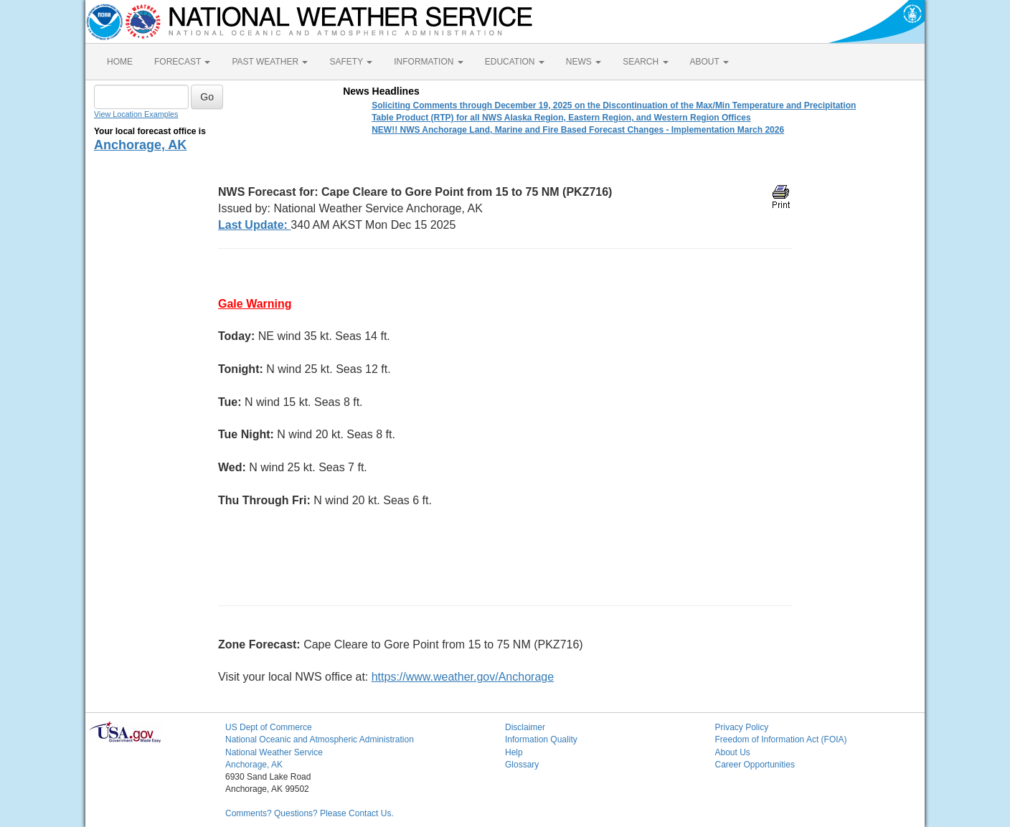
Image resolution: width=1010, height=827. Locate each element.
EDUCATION (514, 62)
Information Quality (541, 739)
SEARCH (645, 62)
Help (514, 752)
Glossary (522, 765)
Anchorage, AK (140, 145)
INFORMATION (428, 62)
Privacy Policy (742, 727)
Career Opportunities (755, 765)
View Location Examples (136, 114)
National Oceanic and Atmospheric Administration (319, 739)
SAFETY (350, 62)
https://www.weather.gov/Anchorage (463, 677)
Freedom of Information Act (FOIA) (781, 739)
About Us (732, 752)
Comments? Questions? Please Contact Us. (309, 813)
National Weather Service (274, 752)
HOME (120, 62)
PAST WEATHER (270, 62)
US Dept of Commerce (268, 727)
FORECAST (182, 62)
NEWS (583, 62)
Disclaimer (525, 727)
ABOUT (709, 62)
